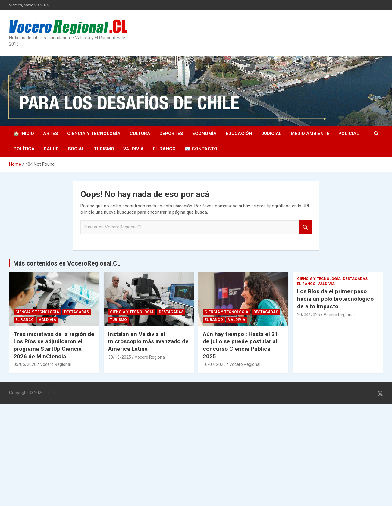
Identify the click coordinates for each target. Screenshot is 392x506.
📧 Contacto (201, 149)
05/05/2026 (25, 364)
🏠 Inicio (24, 133)
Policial (348, 133)
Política (24, 149)
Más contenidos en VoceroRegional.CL (67, 263)
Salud (51, 149)
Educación (239, 133)
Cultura (140, 133)
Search (305, 227)
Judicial (271, 133)
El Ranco (164, 149)
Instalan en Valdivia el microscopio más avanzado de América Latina (148, 341)
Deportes (171, 133)
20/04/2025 (308, 314)
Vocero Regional (55, 364)
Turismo (104, 149)
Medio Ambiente (310, 133)
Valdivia (133, 149)
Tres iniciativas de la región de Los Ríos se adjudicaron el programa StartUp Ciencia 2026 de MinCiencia (54, 345)
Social (76, 149)
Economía (204, 133)
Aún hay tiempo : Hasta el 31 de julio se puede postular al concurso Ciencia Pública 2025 (240, 345)
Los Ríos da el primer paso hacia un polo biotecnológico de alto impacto (335, 299)
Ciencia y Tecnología (94, 133)
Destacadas (76, 312)
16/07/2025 (214, 364)
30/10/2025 (119, 357)
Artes (50, 133)
